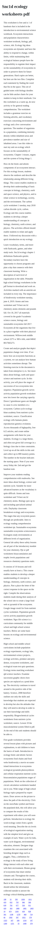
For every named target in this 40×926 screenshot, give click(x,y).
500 (29, 902)
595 (16, 899)
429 (5, 908)
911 (29, 905)
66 (4, 917)
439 (23, 911)
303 (11, 908)
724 (31, 914)
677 (17, 905)
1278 (18, 914)
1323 (5, 920)
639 (5, 905)
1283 (17, 911)
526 (23, 905)
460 (25, 914)
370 (31, 923)
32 (11, 899)
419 (5, 902)
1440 (24, 923)
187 (12, 920)
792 (11, 905)
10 (4, 911)
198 (5, 899)
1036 (23, 899)
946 (23, 902)
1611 (30, 899)
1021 (24, 917)
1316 (24, 920)
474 (10, 911)
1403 (31, 908)
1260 (5, 923)
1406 (17, 908)
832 (11, 902)
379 (30, 917)
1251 (12, 923)
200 (18, 920)
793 (17, 902)
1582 (10, 917)
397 (17, 917)
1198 (11, 914)
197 (31, 920)
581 (5, 914)
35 (18, 923)
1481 (24, 908)
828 (29, 911)
